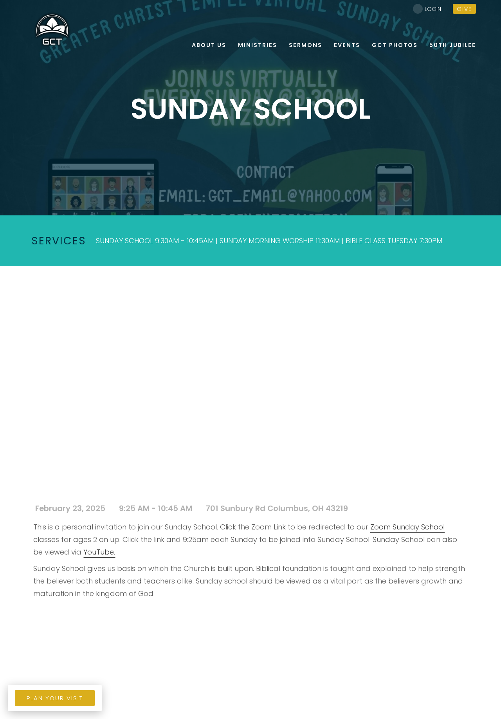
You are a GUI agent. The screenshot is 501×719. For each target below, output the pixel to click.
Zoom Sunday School (407, 527)
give (464, 9)
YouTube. (99, 552)
